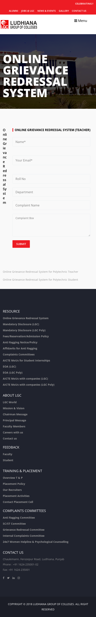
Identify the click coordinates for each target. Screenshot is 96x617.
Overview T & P (13, 478)
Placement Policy (14, 484)
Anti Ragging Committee (19, 517)
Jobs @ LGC (27, 10)
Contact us (79, 10)
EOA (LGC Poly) (12, 372)
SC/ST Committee (14, 523)
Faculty (7, 454)
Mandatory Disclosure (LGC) (21, 324)
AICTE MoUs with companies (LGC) (25, 378)
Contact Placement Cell (18, 502)
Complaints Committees (19, 354)
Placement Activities (16, 496)
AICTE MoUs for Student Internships (26, 360)
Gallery (64, 10)
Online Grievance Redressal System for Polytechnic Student (40, 279)
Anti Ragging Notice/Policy (20, 342)
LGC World (10, 402)
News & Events (46, 10)
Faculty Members (14, 426)
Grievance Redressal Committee (23, 529)
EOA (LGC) (9, 366)
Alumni (13, 10)
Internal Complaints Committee (23, 535)
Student (8, 460)
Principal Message (14, 420)
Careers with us (13, 432)
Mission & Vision (13, 408)
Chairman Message (15, 414)
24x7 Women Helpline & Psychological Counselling (35, 542)
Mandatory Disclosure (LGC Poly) (24, 330)
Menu (80, 20)
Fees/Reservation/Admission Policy (26, 336)
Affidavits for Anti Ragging (20, 348)
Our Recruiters (12, 490)
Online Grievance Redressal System (26, 318)
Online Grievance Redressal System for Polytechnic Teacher (40, 271)
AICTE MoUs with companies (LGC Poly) (28, 384)
